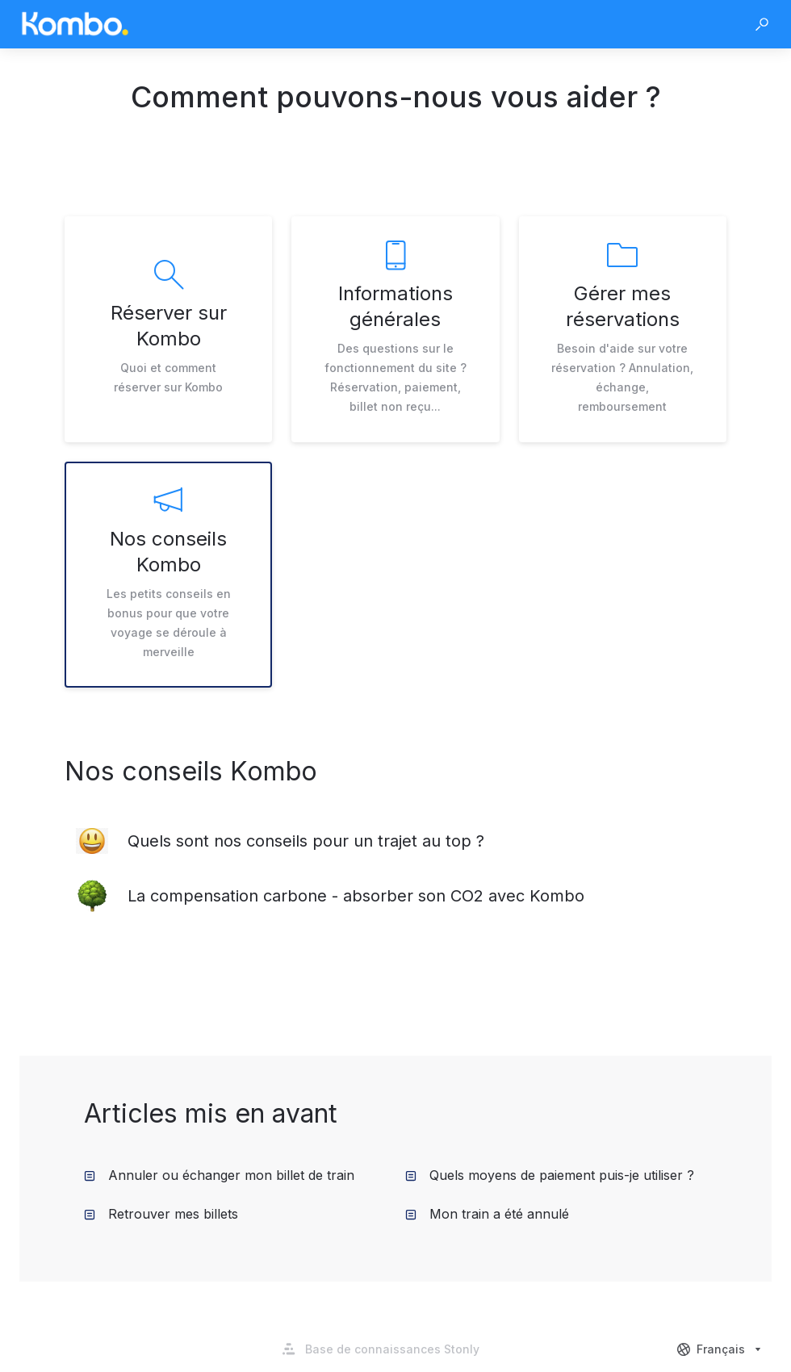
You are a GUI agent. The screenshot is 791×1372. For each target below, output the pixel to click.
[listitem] (168, 329)
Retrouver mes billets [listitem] (161, 1214)
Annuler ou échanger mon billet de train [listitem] (219, 1175)
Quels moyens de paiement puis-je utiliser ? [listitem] (549, 1175)
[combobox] (720, 1349)
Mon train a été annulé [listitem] (487, 1214)
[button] (762, 24)
